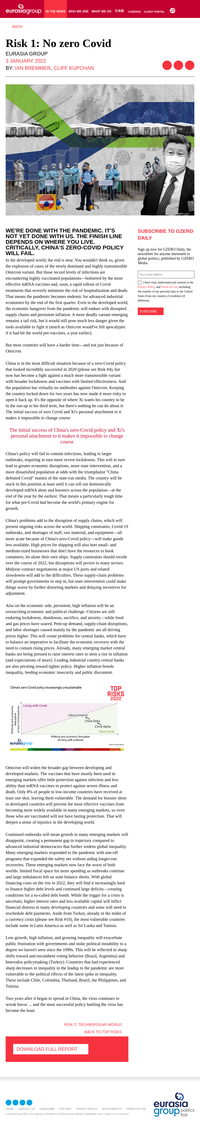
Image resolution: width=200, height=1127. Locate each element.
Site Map (65, 1108)
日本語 (119, 10)
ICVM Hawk (123, 1114)
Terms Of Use (136, 1108)
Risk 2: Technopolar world (93, 1024)
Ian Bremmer (33, 68)
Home (10, 1108)
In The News (55, 11)
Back (17, 27)
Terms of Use (169, 286)
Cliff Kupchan (74, 68)
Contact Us (26, 1108)
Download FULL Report (47, 1049)
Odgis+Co (108, 1114)
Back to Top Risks (103, 1032)
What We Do (101, 11)
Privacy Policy (146, 286)
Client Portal (154, 11)
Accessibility (112, 1108)
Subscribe (47, 1108)
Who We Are (78, 11)
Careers (134, 11)
